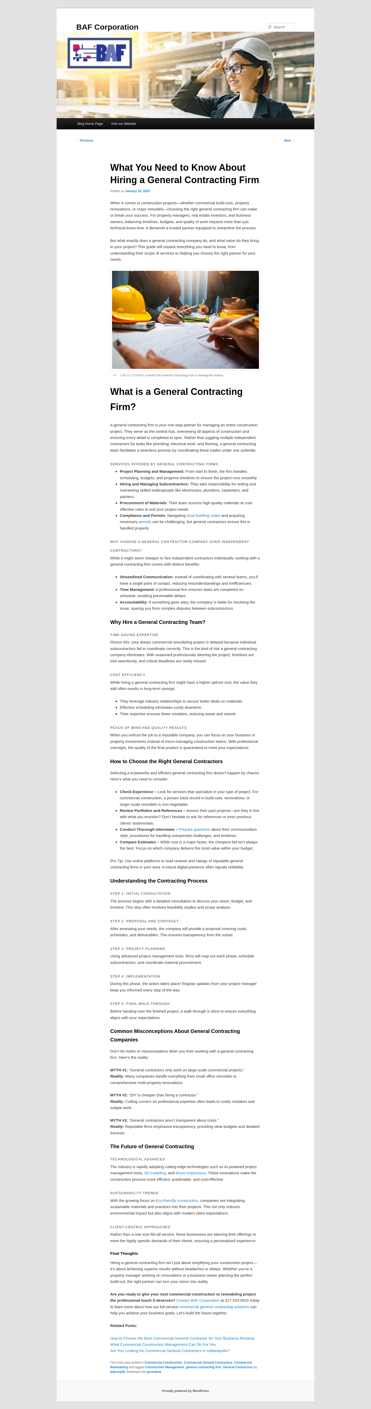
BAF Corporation (107, 27)
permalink (154, 1372)
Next (289, 140)
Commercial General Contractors (208, 1362)
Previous (84, 140)
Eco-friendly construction (177, 1200)
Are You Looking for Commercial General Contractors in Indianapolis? (170, 1350)
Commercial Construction (163, 1362)
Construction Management (164, 1367)
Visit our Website (123, 124)
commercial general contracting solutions (214, 1307)
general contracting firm (203, 1367)
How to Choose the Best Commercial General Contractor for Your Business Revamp (182, 1338)
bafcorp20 (117, 1372)
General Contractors (238, 1367)
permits (145, 521)
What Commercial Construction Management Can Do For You (163, 1344)
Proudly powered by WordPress (185, 1391)
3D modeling (155, 1173)
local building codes (204, 515)
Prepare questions (194, 829)
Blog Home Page (90, 124)
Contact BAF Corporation (198, 1300)
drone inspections (190, 1173)
